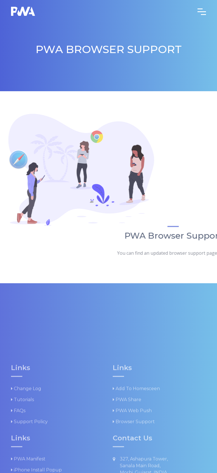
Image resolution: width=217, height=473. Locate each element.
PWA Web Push (132, 449)
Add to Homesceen (136, 427)
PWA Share (127, 438)
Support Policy (29, 460)
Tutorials (22, 438)
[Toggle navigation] (202, 11)
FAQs (18, 449)
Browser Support (134, 460)
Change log (26, 427)
